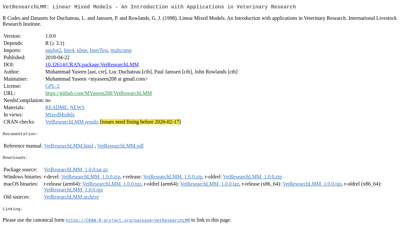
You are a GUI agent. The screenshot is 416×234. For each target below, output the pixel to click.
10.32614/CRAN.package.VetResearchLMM (92, 66)
